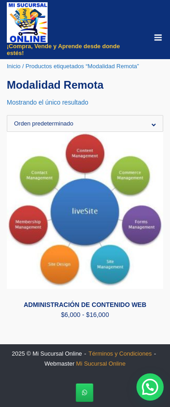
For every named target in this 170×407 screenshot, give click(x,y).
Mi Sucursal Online (101, 363)
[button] (150, 387)
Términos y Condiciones (119, 353)
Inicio (13, 66)
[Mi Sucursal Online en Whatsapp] (84, 392)
